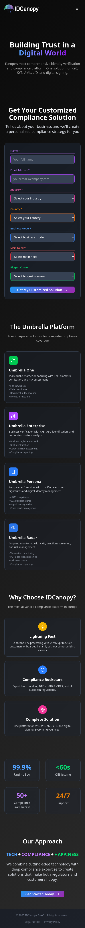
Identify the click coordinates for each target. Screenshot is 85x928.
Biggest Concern (20, 267)
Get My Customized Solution (42, 290)
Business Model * (20, 229)
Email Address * (19, 170)
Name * (15, 151)
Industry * (16, 190)
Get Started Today (42, 894)
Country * (16, 209)
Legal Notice (32, 921)
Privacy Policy (52, 921)
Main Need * (18, 248)
